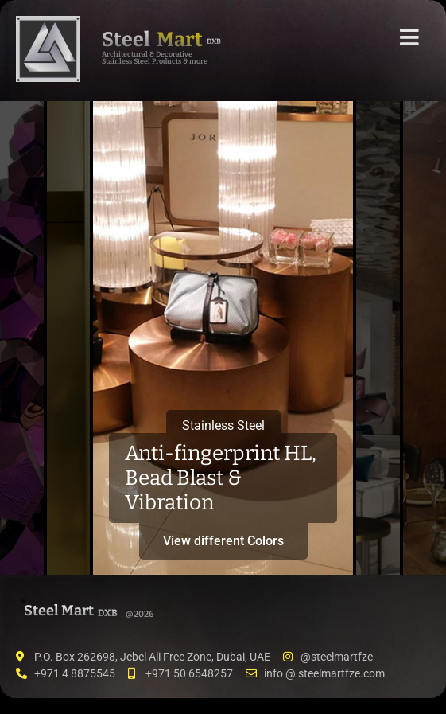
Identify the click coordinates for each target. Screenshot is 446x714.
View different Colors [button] (223, 540)
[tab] (22, 338)
